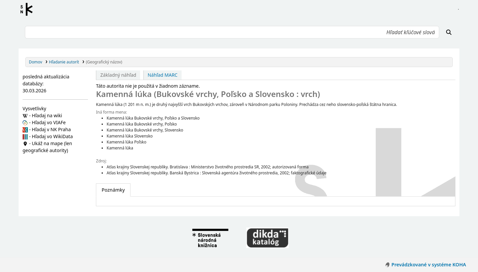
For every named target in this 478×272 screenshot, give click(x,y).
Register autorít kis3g (29, 9)
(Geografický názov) (104, 61)
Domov (35, 61)
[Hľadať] (449, 32)
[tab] (113, 190)
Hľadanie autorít (64, 61)
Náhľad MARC (163, 75)
